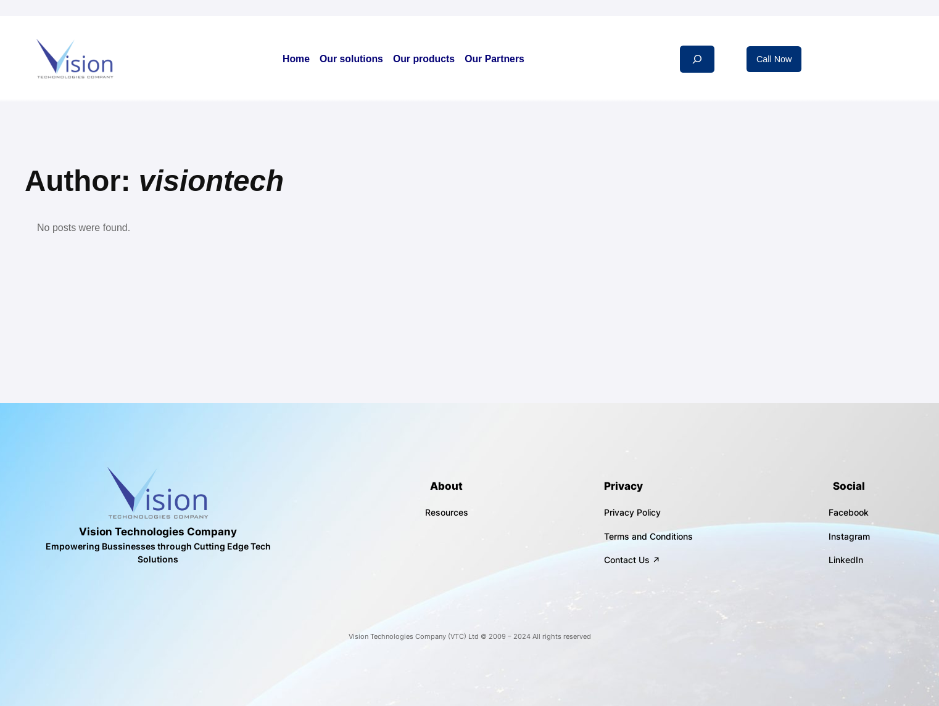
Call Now (774, 59)
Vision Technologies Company (158, 531)
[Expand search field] (697, 59)
